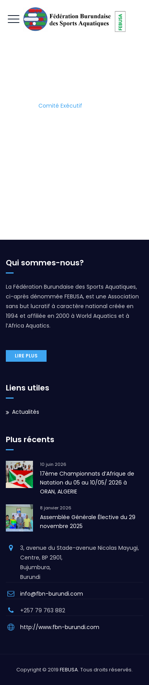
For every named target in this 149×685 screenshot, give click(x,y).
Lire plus (26, 355)
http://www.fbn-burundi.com (59, 627)
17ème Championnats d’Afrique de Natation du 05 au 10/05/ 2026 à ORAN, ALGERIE (87, 482)
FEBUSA (69, 669)
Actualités (25, 412)
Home (18, 106)
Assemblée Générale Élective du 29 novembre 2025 (87, 521)
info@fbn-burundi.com (51, 594)
